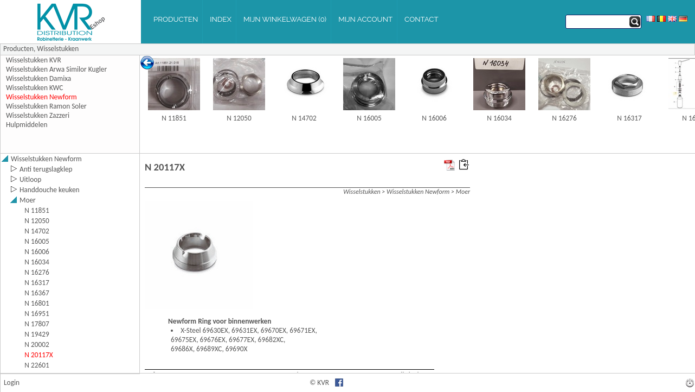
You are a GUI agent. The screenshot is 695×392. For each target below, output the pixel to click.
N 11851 (174, 118)
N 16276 (564, 118)
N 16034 (499, 118)
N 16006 (434, 118)
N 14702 (304, 118)
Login (12, 382)
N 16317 (629, 118)
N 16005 (369, 118)
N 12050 (239, 118)
